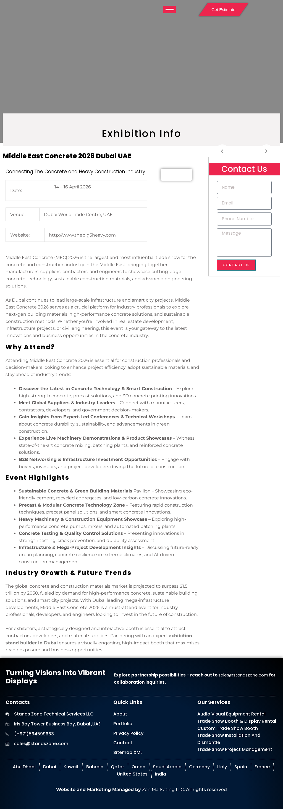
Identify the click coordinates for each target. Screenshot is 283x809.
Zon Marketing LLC (162, 789)
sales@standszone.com (243, 675)
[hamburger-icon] (169, 9)
